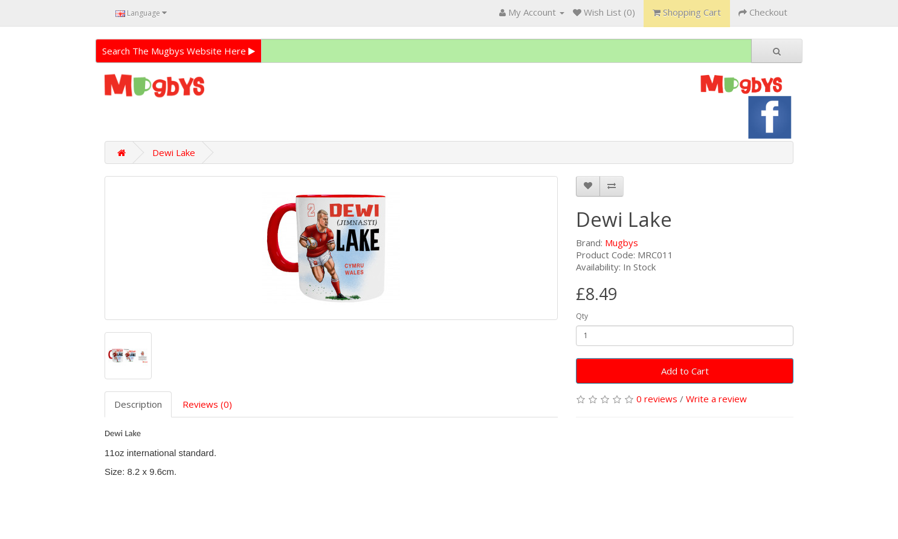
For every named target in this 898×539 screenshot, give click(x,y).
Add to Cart (685, 371)
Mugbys (621, 243)
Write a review (716, 399)
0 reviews (656, 399)
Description (138, 404)
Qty (582, 316)
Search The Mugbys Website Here (178, 51)
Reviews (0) (207, 404)
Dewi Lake (173, 152)
